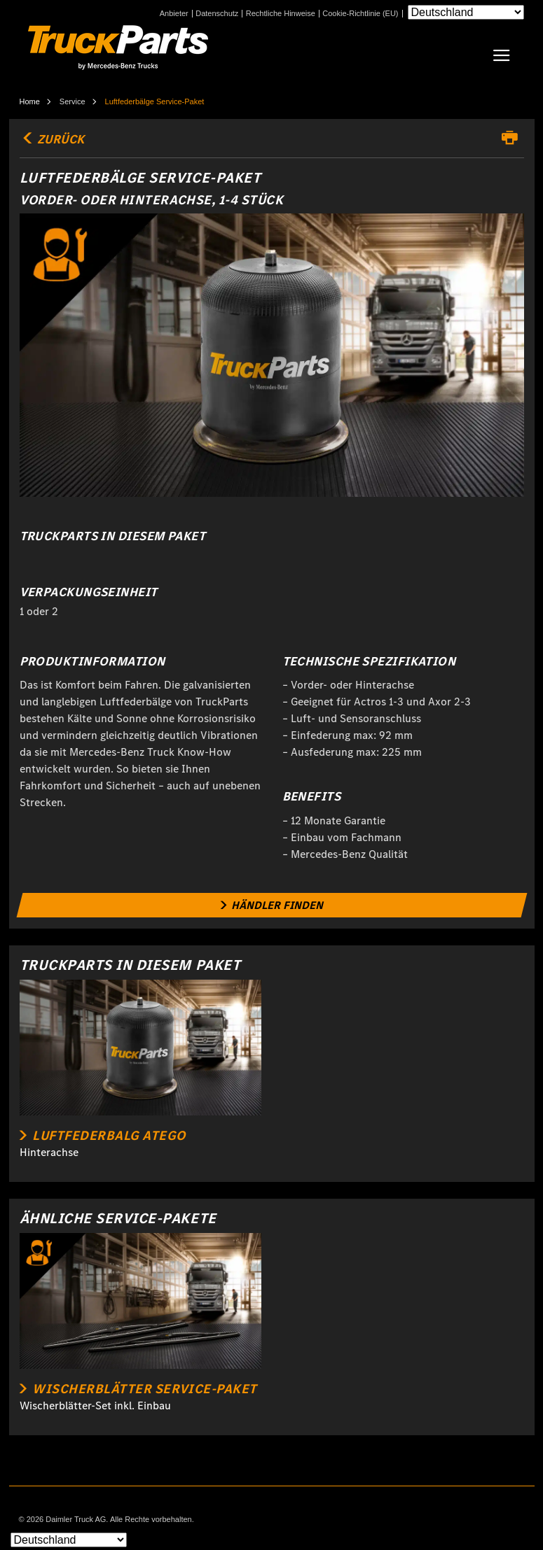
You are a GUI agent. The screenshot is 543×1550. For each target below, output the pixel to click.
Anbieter (174, 13)
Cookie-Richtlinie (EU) (360, 13)
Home (30, 101)
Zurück (52, 139)
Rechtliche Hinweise (280, 13)
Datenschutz (216, 13)
